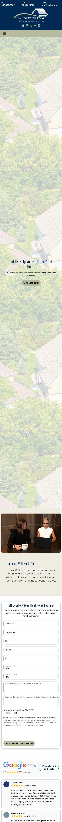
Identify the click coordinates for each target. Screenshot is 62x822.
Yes (9, 713)
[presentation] (21, 733)
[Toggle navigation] (4, 33)
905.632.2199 (28, 5)
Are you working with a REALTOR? (18, 710)
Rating (19, 765)
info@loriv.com (49, 5)
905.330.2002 (8, 5)
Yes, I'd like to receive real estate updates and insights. (30, 717)
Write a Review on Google (49, 767)
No (17, 713)
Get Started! (31, 282)
